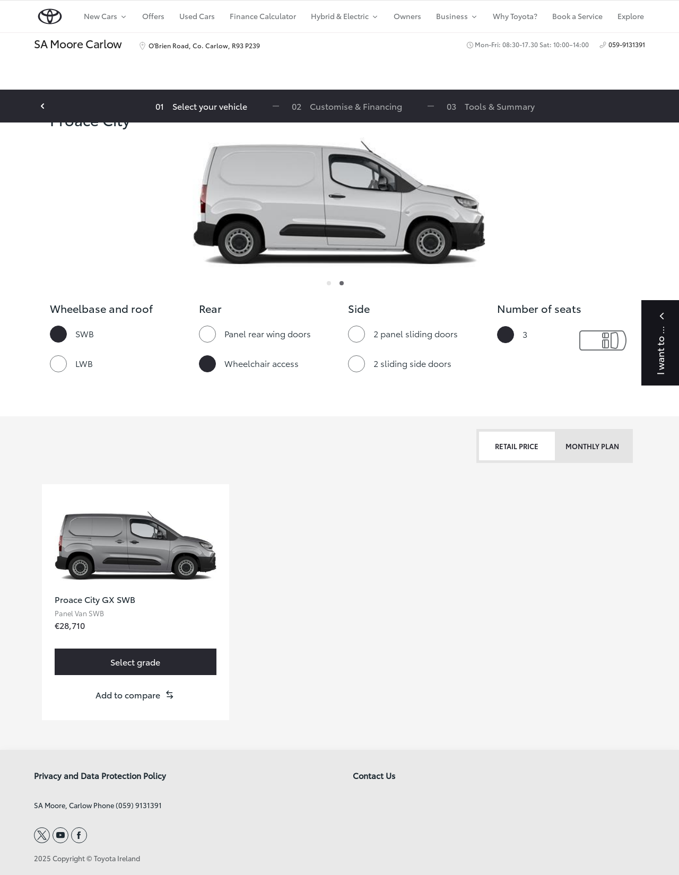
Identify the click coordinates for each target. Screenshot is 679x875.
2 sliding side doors (412, 363)
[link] (135, 662)
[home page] (50, 14)
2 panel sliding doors (415, 333)
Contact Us (374, 776)
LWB (84, 363)
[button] (135, 694)
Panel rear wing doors (267, 333)
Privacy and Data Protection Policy (100, 776)
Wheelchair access (261, 363)
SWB (84, 333)
